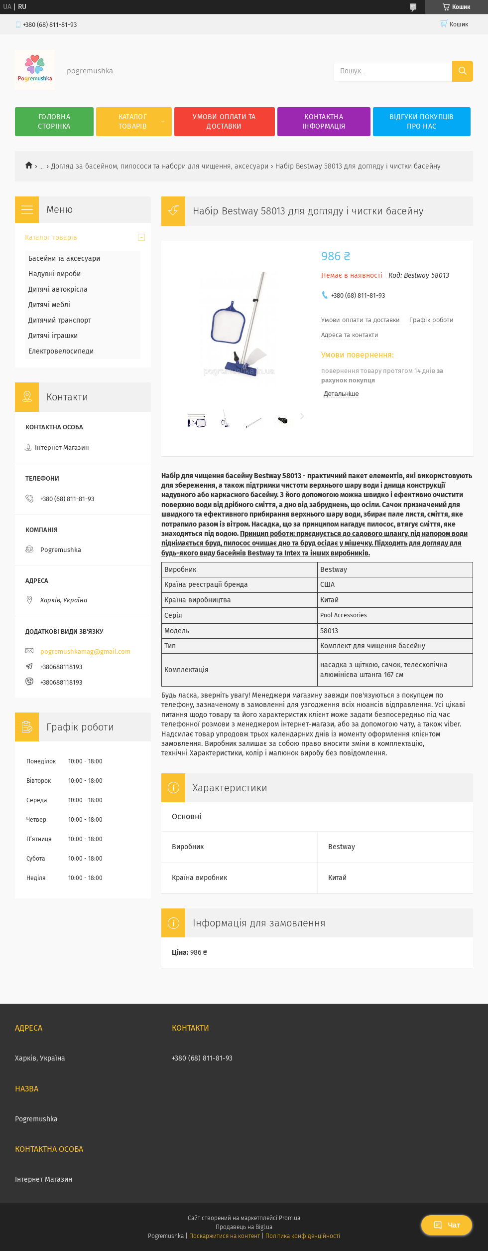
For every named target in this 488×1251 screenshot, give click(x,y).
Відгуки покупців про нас (421, 122)
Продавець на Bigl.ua (244, 1227)
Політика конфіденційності (302, 1236)
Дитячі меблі (49, 305)
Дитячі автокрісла (58, 289)
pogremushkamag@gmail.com (85, 651)
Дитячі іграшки (53, 336)
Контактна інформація (323, 122)
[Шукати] (462, 71)
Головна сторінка (54, 122)
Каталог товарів (133, 122)
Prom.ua (289, 1218)
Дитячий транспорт (59, 320)
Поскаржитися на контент (224, 1236)
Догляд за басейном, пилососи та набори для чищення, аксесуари (159, 166)
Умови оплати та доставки (224, 122)
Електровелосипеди (61, 351)
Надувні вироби (54, 274)
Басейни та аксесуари (64, 258)
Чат (446, 1225)
